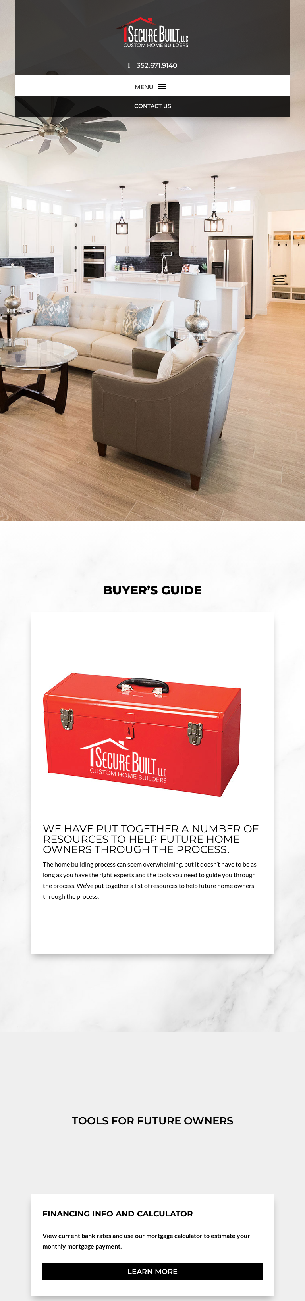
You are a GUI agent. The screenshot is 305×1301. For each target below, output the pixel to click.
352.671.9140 (152, 65)
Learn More (152, 1271)
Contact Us (152, 106)
